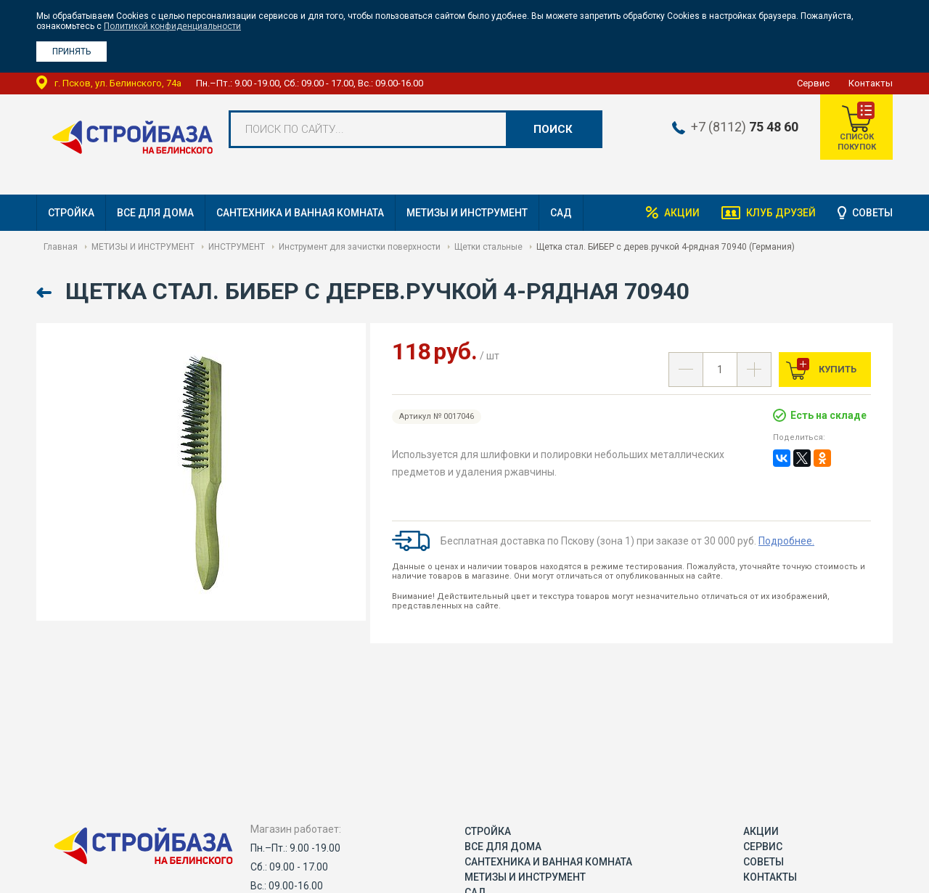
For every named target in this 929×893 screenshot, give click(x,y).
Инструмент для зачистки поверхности (360, 247)
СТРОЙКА (71, 213)
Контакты (870, 83)
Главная (61, 247)
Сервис (813, 83)
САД (561, 213)
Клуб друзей (781, 213)
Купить (836, 369)
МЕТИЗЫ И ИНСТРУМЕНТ (467, 213)
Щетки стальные (488, 247)
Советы (872, 213)
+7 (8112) (744, 127)
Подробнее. (786, 541)
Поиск (553, 129)
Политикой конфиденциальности (172, 26)
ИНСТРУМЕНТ (236, 247)
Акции (682, 213)
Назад (45, 293)
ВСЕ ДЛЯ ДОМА (155, 213)
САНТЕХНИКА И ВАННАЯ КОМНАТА (300, 213)
